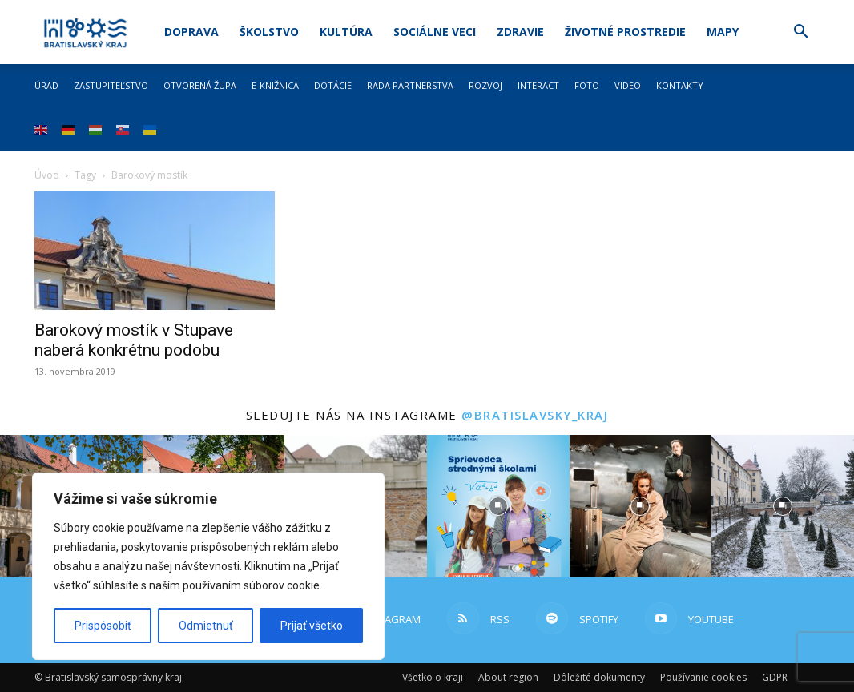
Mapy (723, 31)
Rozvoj (485, 85)
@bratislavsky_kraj (534, 415)
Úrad (46, 85)
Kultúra (346, 31)
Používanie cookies (703, 677)
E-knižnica (275, 85)
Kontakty (679, 85)
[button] (800, 33)
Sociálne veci (434, 31)
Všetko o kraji (432, 677)
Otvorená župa (199, 85)
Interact (538, 85)
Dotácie (333, 85)
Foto (586, 85)
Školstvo (269, 31)
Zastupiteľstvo (111, 85)
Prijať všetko (311, 625)
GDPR (775, 677)
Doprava (191, 31)
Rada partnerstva (410, 85)
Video (627, 85)
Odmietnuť (206, 625)
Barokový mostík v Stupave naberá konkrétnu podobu (133, 340)
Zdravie (520, 31)
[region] (208, 566)
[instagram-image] (498, 506)
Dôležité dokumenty (599, 677)
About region (508, 677)
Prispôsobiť (103, 625)
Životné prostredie (625, 31)
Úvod (46, 175)
